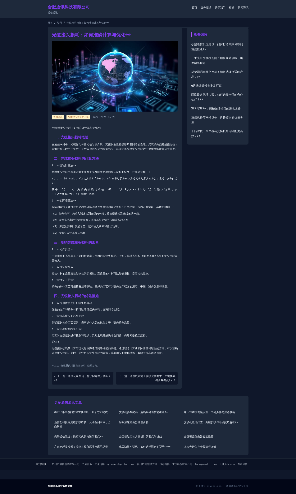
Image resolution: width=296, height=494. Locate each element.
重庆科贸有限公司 (182, 464)
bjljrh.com (227, 464)
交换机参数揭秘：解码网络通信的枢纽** (143, 412)
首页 (194, 7)
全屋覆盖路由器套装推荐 (198, 436)
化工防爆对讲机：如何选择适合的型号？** (145, 446)
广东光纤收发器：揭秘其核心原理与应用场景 (81, 446)
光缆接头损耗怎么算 (78, 117)
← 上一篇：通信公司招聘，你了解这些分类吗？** (82, 378)
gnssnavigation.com (120, 464)
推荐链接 (165, 464)
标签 (231, 7)
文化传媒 (100, 464)
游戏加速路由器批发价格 (133, 422)
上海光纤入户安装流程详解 (200, 446)
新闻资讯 (243, 7)
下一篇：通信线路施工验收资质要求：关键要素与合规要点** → (147, 378)
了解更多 (87, 464)
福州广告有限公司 (147, 464)
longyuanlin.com (206, 464)
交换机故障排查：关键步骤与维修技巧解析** (211, 422)
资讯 (59, 22)
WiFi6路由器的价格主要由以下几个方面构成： (82, 412)
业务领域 (206, 7)
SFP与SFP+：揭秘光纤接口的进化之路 (216, 108)
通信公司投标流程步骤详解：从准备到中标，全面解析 (82, 424)
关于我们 (220, 7)
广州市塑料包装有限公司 (65, 464)
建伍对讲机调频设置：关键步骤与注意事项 (209, 412)
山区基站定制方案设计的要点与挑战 (140, 436)
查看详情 (243, 464)
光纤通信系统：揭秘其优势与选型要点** (78, 436)
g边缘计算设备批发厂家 (206, 86)
